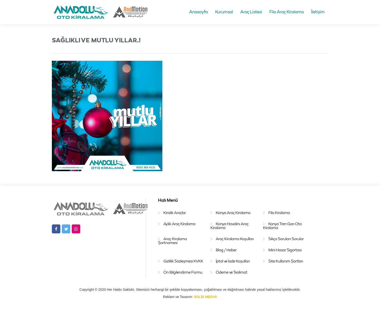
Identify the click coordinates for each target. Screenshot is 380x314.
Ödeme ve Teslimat (231, 272)
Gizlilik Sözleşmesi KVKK (183, 261)
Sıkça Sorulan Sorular (286, 238)
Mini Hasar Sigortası (284, 250)
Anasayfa (198, 12)
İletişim (318, 12)
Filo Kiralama (279, 212)
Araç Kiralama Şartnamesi (172, 240)
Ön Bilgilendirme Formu (182, 272)
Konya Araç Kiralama (233, 212)
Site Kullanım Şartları (285, 261)
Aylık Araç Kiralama (179, 223)
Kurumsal (224, 12)
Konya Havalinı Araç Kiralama (229, 225)
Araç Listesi (251, 12)
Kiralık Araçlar (174, 212)
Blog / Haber (226, 250)
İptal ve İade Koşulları (233, 261)
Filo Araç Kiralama (286, 12)
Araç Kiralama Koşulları (235, 238)
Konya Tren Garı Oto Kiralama (282, 225)
